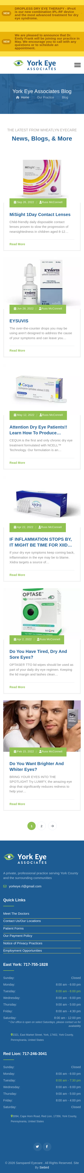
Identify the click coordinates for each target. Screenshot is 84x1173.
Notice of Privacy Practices (22, 943)
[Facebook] (47, 1146)
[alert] (42, 13)
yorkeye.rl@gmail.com (25, 886)
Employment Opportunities (22, 950)
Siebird (44, 1167)
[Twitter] (37, 1146)
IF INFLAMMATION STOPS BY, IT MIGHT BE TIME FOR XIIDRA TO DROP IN (42, 545)
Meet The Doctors (16, 913)
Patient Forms (13, 928)
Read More (17, 244)
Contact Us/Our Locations (22, 921)
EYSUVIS (19, 321)
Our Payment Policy (17, 935)
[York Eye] (34, 65)
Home (25, 97)
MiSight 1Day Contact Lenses (40, 214)
